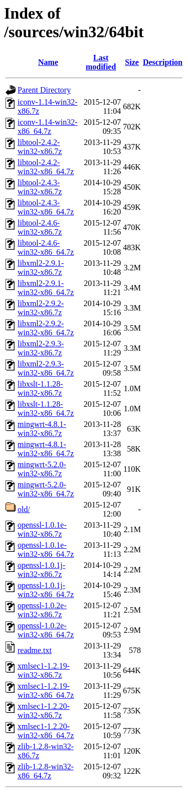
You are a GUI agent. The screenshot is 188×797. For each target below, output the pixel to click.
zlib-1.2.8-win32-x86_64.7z (46, 771)
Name (48, 62)
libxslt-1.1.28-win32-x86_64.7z (46, 408)
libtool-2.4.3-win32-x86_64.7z (46, 207)
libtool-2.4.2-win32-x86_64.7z (46, 167)
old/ (24, 509)
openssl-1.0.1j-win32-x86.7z (41, 569)
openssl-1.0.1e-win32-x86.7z (42, 529)
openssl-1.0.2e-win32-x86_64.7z (46, 630)
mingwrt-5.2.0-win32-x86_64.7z (46, 489)
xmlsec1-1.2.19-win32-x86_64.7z (46, 690)
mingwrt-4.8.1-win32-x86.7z (42, 429)
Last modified (101, 62)
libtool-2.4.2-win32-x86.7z (40, 147)
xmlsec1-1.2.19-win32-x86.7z (44, 670)
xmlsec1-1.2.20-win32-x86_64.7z (46, 731)
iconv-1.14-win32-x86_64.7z (48, 126)
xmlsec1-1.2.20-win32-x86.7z (44, 710)
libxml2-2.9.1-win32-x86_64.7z (46, 288)
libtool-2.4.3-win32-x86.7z (40, 187)
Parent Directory (44, 90)
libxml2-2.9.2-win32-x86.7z (41, 308)
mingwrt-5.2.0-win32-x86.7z (42, 469)
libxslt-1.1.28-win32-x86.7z (40, 388)
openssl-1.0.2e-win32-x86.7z (42, 610)
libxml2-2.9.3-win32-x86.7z (41, 348)
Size (132, 62)
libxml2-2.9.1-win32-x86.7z (41, 267)
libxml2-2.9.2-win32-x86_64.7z (46, 328)
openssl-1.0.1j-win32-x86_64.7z (46, 590)
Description (162, 62)
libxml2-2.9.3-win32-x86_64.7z (46, 368)
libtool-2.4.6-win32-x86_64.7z (46, 247)
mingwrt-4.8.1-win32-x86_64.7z (46, 449)
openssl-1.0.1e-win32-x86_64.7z (46, 549)
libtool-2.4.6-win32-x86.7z (40, 227)
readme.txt (35, 650)
